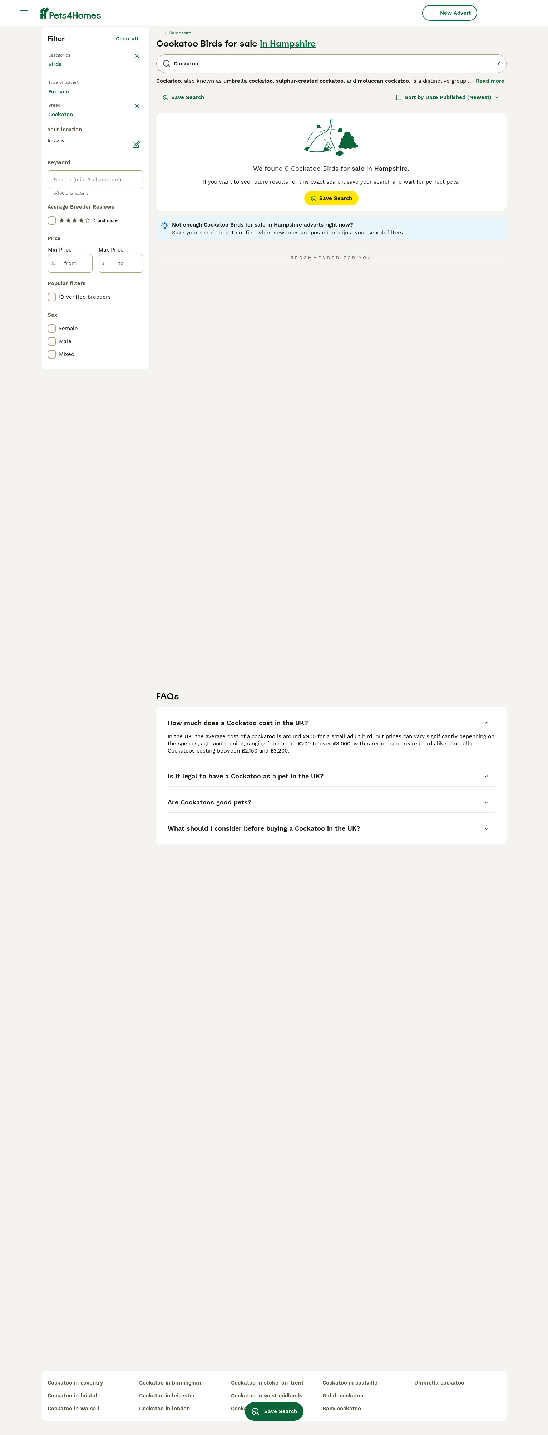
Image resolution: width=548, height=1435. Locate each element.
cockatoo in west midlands (266, 1395)
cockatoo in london (164, 1408)
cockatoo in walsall (74, 1408)
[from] (70, 567)
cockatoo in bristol (72, 1395)
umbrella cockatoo (439, 1383)
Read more (490, 209)
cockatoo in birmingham (171, 1383)
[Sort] (447, 226)
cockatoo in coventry (75, 1383)
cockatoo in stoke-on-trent (267, 1383)
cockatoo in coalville (349, 1383)
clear (131, 253)
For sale (64, 233)
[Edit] (136, 448)
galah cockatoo (343, 1395)
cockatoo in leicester (167, 1395)
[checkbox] (52, 290)
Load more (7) (124, 418)
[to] (121, 567)
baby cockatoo (341, 1408)
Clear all (127, 167)
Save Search (183, 226)
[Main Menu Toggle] (24, 13)
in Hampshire (288, 172)
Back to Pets (65, 183)
